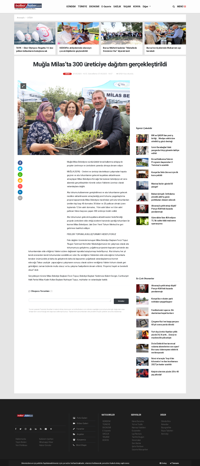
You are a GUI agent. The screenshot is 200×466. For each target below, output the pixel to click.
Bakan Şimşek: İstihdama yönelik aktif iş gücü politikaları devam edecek (163, 197)
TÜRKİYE (82, 6)
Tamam (174, 463)
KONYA (136, 6)
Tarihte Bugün (138, 437)
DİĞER (29, 18)
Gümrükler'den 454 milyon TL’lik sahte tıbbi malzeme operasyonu (163, 220)
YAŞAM (127, 6)
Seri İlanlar (136, 443)
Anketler (165, 424)
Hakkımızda (21, 439)
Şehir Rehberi (138, 446)
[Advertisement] (48, 204)
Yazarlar (78, 429)
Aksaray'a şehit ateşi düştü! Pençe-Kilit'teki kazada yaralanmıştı (163, 209)
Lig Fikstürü (137, 434)
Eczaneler (136, 431)
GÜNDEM (71, 6)
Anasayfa (21, 18)
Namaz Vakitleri (139, 427)
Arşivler (78, 434)
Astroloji (164, 434)
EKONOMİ (94, 6)
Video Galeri (80, 423)
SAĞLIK (117, 6)
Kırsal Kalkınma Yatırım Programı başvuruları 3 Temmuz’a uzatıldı (162, 162)
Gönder (121, 301)
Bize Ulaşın (80, 445)
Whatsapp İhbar (46, 442)
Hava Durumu (138, 421)
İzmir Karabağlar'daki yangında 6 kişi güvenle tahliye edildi (165, 150)
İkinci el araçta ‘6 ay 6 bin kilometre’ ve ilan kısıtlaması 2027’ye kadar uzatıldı (164, 361)
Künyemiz (79, 440)
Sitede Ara (166, 421)
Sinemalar (136, 440)
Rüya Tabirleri (167, 431)
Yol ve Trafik (137, 424)
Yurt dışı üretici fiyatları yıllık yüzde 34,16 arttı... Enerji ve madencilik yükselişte (164, 335)
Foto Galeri (80, 418)
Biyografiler (166, 427)
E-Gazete (106, 6)
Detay (163, 463)
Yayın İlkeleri (21, 442)
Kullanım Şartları (46, 439)
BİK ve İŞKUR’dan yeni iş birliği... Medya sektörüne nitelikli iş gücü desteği (163, 138)
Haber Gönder (45, 445)
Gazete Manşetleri (140, 449)
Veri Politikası (21, 445)
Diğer (146, 6)
